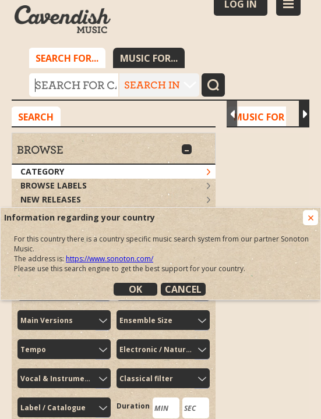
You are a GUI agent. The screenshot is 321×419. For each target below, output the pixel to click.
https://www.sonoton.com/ (109, 259)
